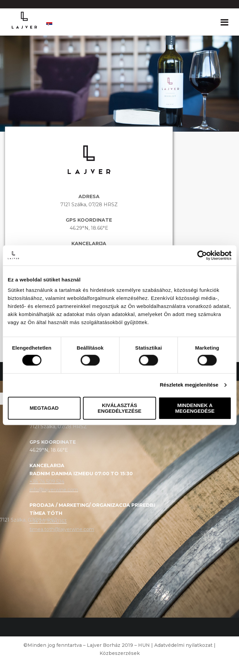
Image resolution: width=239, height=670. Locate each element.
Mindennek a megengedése (195, 408)
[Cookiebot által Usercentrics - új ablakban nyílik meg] (202, 255)
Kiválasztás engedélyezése (119, 408)
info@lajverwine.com (53, 490)
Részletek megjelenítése (189, 385)
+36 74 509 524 (46, 482)
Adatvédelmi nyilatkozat (183, 645)
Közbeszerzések (120, 653)
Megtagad (43, 408)
